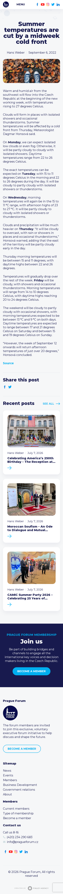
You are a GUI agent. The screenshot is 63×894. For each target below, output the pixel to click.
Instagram (48, 4)
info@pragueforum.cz (22, 842)
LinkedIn (58, 4)
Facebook (37, 4)
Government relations (19, 789)
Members (10, 780)
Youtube (43, 4)
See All (48, 403)
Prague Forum (6, 4)
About (7, 794)
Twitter (53, 4)
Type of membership (18, 813)
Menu (21, 4)
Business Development (20, 785)
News (7, 770)
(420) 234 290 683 (19, 837)
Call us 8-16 (11, 832)
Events (8, 775)
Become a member (31, 671)
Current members (16, 808)
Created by (31, 888)
